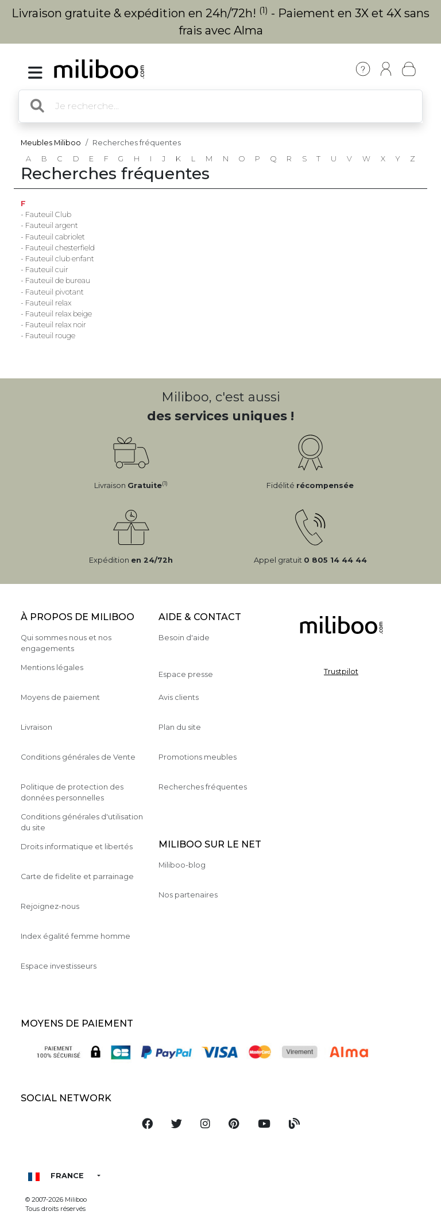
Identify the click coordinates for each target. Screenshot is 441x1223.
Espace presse (185, 674)
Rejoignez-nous (50, 906)
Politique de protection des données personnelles (72, 792)
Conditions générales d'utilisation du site (82, 822)
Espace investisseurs (58, 966)
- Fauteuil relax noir (53, 324)
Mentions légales (52, 667)
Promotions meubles (197, 757)
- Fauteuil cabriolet (53, 237)
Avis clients (178, 697)
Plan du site (179, 727)
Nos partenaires (188, 895)
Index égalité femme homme (75, 936)
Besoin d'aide (184, 637)
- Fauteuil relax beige (56, 313)
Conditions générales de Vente (78, 757)
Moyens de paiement (60, 697)
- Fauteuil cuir (44, 269)
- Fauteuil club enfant (57, 258)
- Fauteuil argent (49, 225)
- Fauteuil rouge (48, 335)
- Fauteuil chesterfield (58, 247)
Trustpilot (341, 671)
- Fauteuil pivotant (52, 292)
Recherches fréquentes (202, 787)
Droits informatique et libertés (77, 846)
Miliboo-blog (182, 865)
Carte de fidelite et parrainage (77, 876)
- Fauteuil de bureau (55, 280)
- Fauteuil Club (46, 214)
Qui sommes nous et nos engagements (66, 643)
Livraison (36, 727)
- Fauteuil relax (46, 303)
